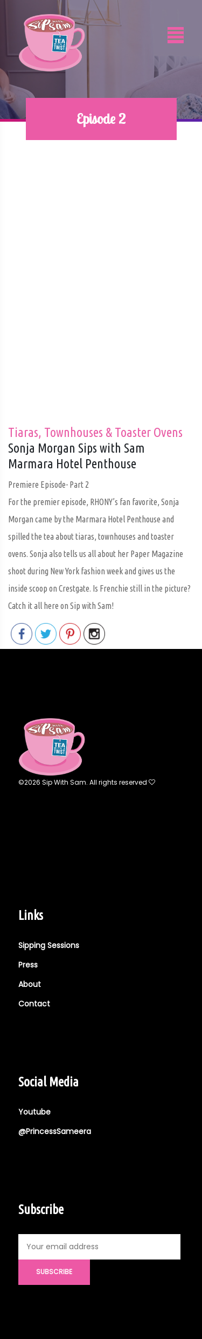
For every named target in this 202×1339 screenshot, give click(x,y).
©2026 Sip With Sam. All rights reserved (86, 782)
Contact (34, 1003)
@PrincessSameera (54, 1131)
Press (28, 964)
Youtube (34, 1111)
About (29, 984)
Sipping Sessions (48, 945)
